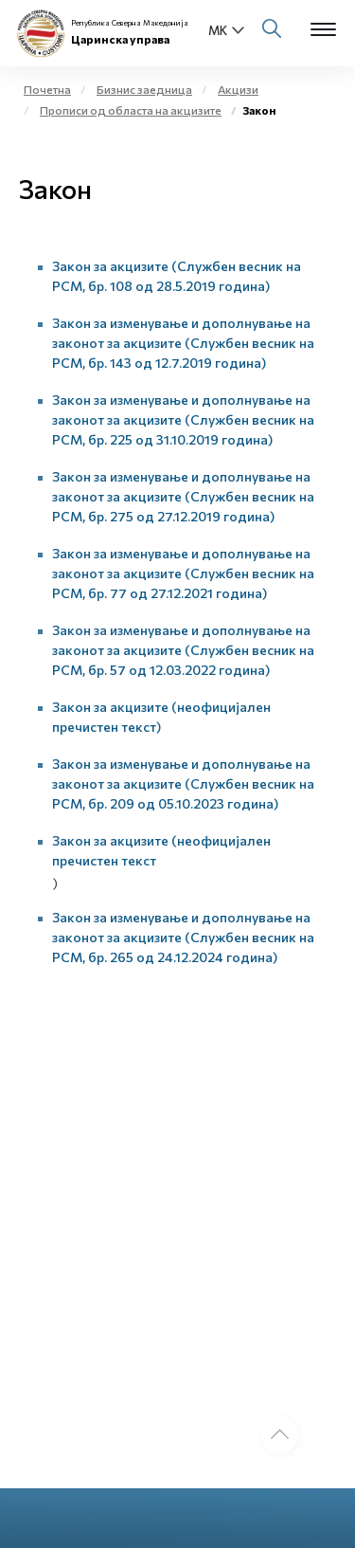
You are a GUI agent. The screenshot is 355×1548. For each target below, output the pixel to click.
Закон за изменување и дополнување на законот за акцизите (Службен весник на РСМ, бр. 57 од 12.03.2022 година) (183, 650)
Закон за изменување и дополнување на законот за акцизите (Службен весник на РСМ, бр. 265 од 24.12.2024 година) (183, 937)
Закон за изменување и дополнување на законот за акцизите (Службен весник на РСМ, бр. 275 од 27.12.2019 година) (183, 496)
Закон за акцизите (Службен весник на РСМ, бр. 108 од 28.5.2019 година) (176, 276)
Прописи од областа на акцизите (131, 110)
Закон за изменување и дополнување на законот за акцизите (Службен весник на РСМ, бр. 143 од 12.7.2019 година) (183, 343)
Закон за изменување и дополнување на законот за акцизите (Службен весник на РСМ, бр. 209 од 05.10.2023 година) (183, 783)
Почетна (47, 89)
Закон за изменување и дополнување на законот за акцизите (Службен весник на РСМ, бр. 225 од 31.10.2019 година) (183, 419)
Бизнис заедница (144, 89)
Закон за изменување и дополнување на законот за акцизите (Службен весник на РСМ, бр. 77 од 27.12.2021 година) (183, 573)
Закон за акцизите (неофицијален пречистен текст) (161, 717)
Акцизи (238, 89)
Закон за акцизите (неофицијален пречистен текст (161, 850)
